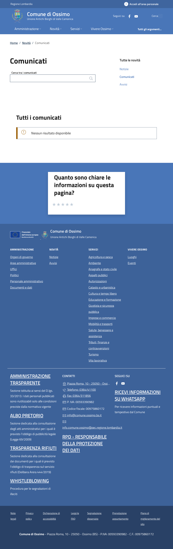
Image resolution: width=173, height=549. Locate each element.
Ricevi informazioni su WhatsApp (138, 395)
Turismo (94, 354)
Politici (14, 275)
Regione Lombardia (21, 4)
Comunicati (127, 77)
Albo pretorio (26, 415)
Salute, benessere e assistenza (101, 333)
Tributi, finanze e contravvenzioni (99, 345)
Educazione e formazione (105, 299)
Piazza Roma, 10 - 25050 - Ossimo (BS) (86, 383)
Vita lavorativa (98, 360)
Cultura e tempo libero (103, 293)
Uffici (13, 269)
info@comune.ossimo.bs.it (82, 415)
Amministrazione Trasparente (30, 379)
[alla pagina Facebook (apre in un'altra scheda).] (121, 16)
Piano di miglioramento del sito (150, 518)
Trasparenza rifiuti (33, 448)
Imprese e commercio (102, 318)
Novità (26, 43)
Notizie (124, 69)
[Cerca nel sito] (158, 16)
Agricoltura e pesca (101, 257)
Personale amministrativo (26, 281)
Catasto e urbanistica (102, 287)
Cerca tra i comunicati (24, 73)
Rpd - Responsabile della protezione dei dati (84, 443)
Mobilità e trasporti (101, 324)
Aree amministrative (23, 263)
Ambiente (95, 263)
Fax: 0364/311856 (76, 395)
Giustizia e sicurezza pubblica (101, 308)
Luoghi (132, 257)
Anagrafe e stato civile (103, 269)
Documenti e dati (21, 287)
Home (14, 43)
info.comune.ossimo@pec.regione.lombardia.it (86, 425)
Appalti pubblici (98, 275)
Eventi (132, 263)
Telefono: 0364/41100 (79, 389)
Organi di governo (21, 257)
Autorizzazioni (98, 281)
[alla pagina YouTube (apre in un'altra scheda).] (128, 16)
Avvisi (123, 84)
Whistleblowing (29, 480)
